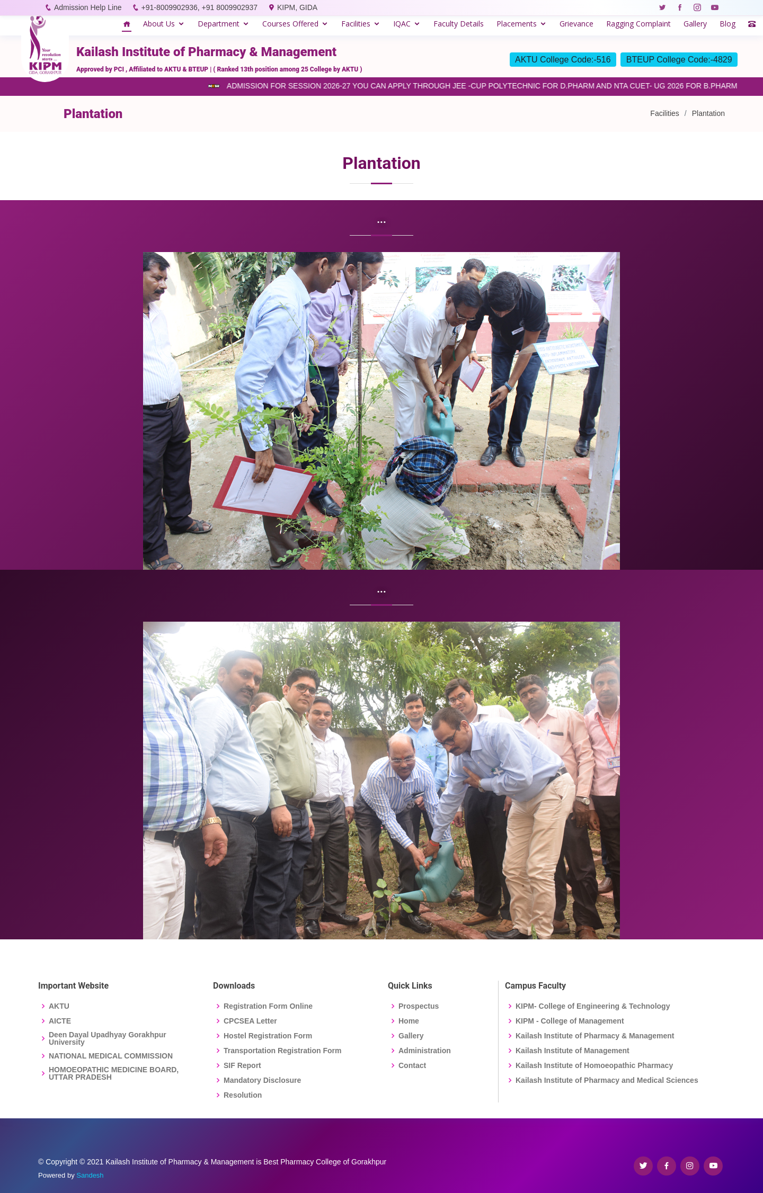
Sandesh (89, 1175)
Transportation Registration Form (282, 1050)
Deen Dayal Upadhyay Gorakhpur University (107, 1038)
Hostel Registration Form (268, 1035)
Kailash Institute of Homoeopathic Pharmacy (594, 1065)
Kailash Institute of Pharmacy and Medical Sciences (607, 1080)
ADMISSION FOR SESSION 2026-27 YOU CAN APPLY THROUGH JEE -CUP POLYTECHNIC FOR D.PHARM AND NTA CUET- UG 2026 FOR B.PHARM (484, 86)
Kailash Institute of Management (572, 1050)
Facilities (355, 24)
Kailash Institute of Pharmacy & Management (595, 1035)
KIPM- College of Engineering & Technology (593, 1006)
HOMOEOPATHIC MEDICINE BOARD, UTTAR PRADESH (114, 1073)
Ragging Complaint (638, 24)
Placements (516, 24)
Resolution (243, 1095)
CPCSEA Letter (250, 1021)
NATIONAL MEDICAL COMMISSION (111, 1056)
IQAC (402, 24)
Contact (412, 1065)
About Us (159, 24)
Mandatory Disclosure (262, 1080)
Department (218, 24)
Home (408, 1021)
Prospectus (418, 1006)
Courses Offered (290, 24)
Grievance (576, 24)
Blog (727, 24)
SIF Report (242, 1065)
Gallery (695, 24)
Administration (424, 1050)
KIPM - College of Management (570, 1021)
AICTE (60, 1021)
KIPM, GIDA (297, 7)
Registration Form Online (268, 1006)
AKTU (59, 1006)
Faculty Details (458, 24)
